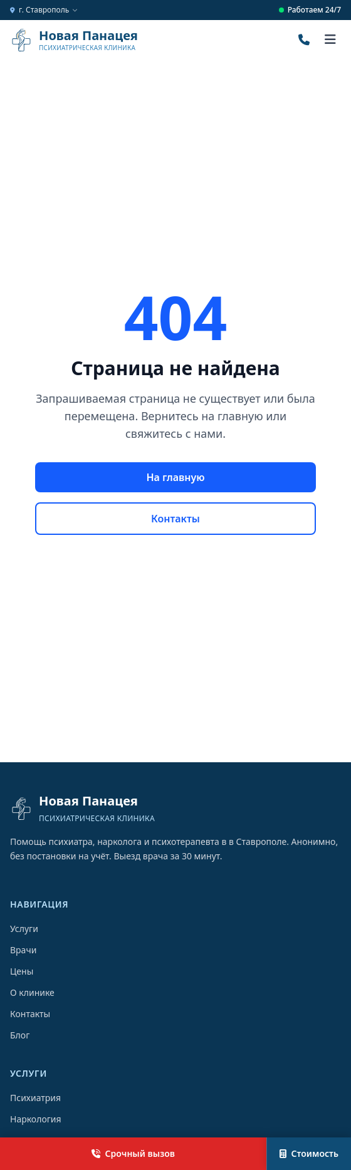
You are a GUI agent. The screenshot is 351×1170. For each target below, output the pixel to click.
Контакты (175, 518)
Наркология (35, 1119)
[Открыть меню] (330, 40)
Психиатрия (35, 1098)
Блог (19, 1035)
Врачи (23, 950)
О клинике (32, 992)
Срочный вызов (133, 1153)
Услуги (24, 928)
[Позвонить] (304, 40)
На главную (175, 477)
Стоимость (309, 1153)
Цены (21, 971)
